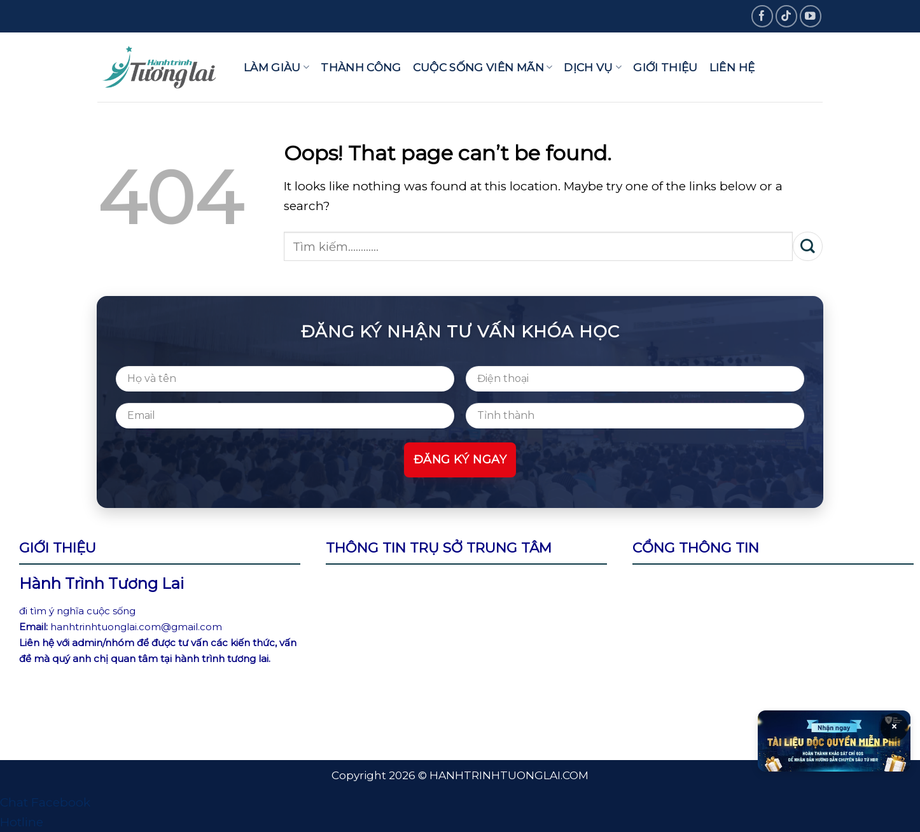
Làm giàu (276, 67)
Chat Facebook (45, 802)
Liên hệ (732, 67)
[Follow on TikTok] (787, 16)
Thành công (361, 67)
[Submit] (808, 246)
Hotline (21, 822)
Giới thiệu (665, 67)
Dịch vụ (593, 67)
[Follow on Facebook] (762, 16)
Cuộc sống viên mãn (483, 67)
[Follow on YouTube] (811, 16)
